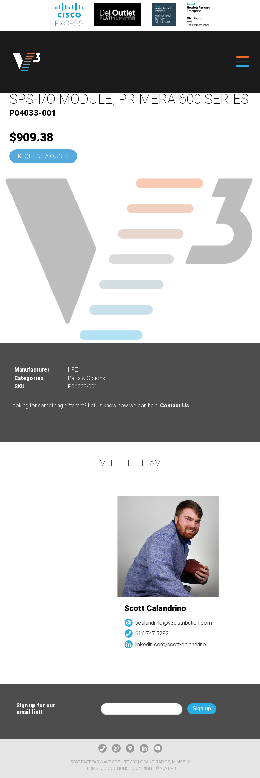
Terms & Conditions (106, 768)
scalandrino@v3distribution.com (176, 623)
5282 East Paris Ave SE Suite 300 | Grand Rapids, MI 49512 (130, 761)
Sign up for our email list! (35, 708)
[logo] (26, 61)
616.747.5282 (155, 633)
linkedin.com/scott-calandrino (173, 644)
